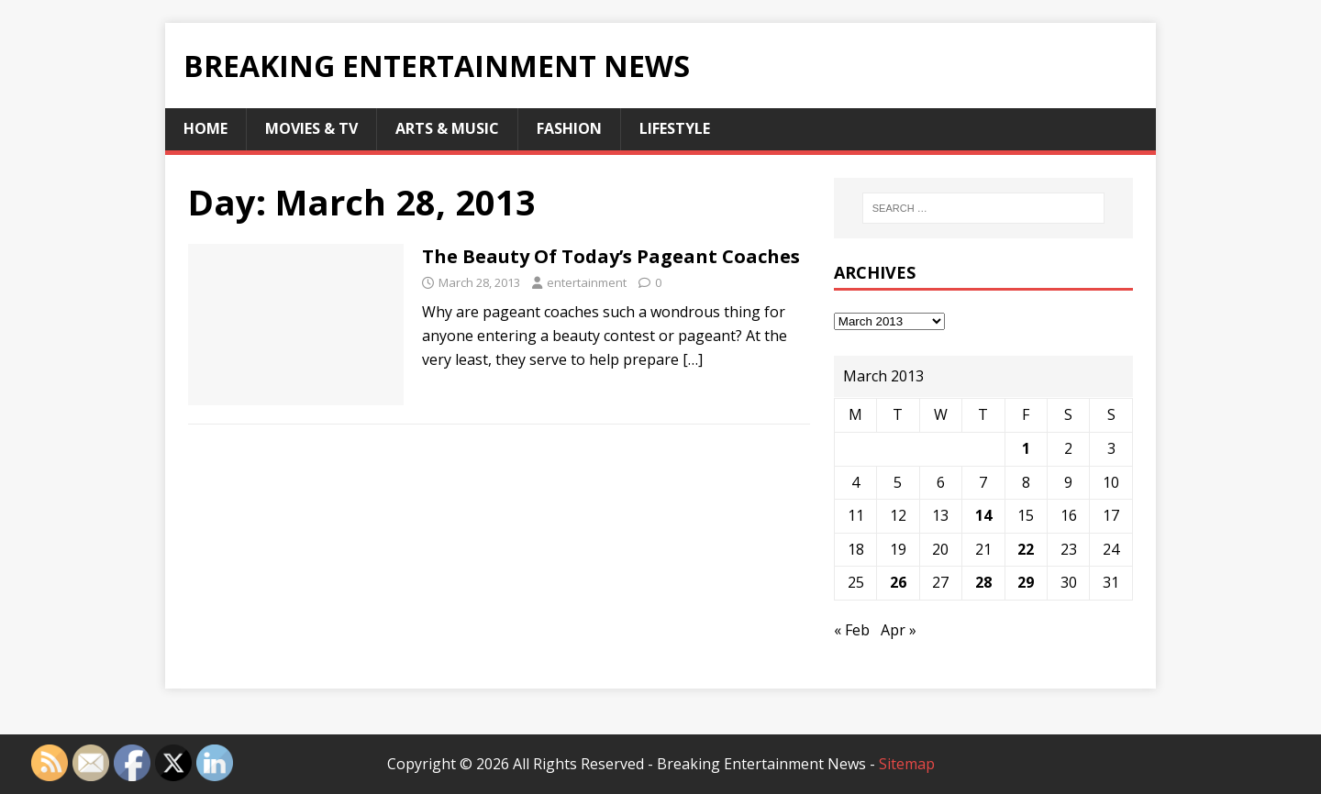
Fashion (569, 128)
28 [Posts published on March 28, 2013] (983, 582)
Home (205, 128)
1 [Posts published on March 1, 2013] (1026, 448)
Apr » (898, 630)
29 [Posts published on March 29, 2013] (1025, 582)
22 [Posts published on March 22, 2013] (1025, 549)
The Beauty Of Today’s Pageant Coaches (611, 256)
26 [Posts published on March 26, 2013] (898, 582)
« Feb (852, 630)
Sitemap (907, 764)
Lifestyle (674, 128)
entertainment (587, 282)
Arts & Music (447, 128)
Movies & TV (311, 128)
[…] (693, 359)
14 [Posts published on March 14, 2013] (983, 515)
